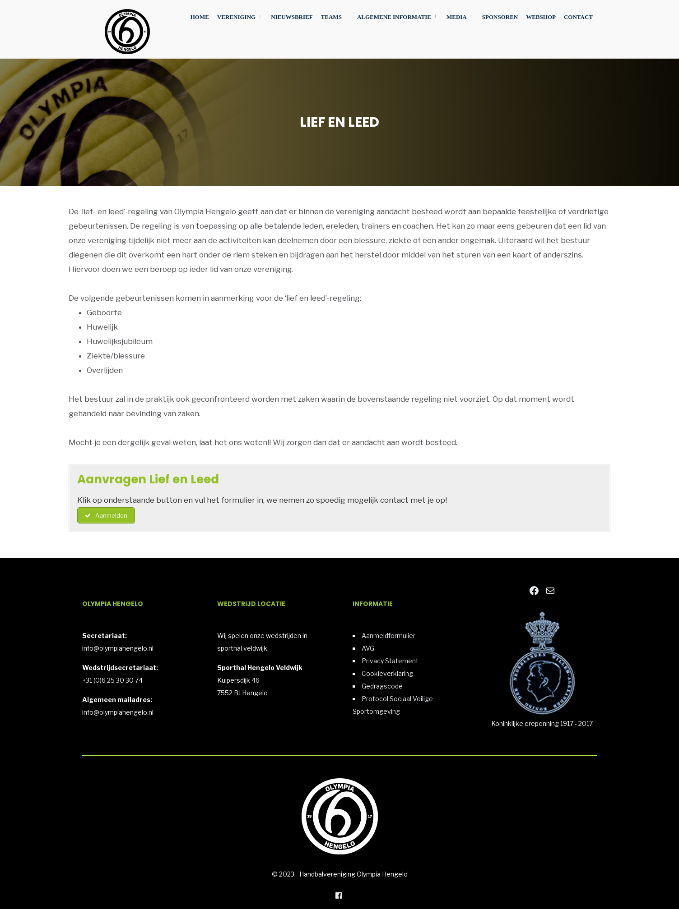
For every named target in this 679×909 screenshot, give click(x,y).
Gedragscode (382, 686)
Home (200, 17)
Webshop (541, 17)
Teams (331, 17)
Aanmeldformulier (388, 635)
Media (456, 17)
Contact (578, 17)
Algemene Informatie (394, 17)
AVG (368, 648)
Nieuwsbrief (291, 17)
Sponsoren (500, 17)
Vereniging (236, 17)
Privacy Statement (390, 661)
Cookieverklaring (387, 673)
